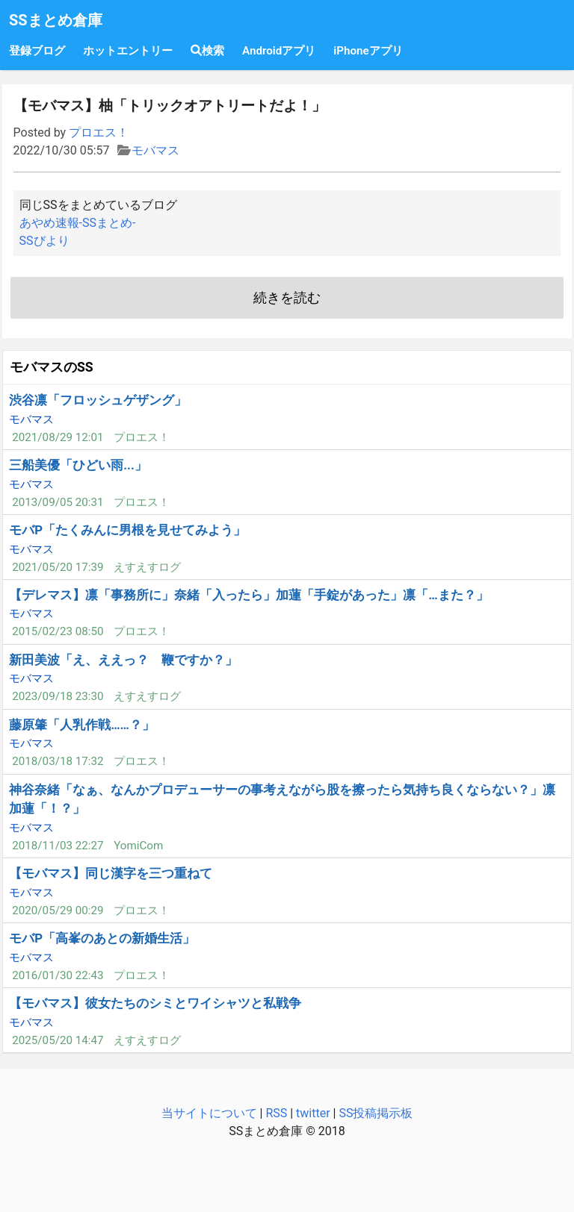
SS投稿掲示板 (376, 1113)
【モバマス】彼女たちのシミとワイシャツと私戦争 (155, 1003)
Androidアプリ (278, 50)
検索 (207, 50)
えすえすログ (147, 567)
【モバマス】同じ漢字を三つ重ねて (110, 873)
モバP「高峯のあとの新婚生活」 (102, 938)
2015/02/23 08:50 (57, 631)
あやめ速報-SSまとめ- (77, 223)
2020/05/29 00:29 (57, 910)
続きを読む (287, 297)
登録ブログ (37, 50)
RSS (276, 1113)
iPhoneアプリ (367, 50)
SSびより (44, 241)
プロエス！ (99, 132)
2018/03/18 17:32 (57, 761)
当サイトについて (209, 1113)
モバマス (155, 150)
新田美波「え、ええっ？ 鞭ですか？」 (123, 659)
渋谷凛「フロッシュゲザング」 (98, 400)
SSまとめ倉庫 (55, 20)
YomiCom (138, 845)
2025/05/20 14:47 (57, 1040)
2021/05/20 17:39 (57, 567)
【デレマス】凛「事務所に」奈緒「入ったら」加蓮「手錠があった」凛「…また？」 (248, 594)
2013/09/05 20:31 (57, 502)
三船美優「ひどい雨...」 (78, 464)
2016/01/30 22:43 (57, 975)
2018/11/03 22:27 (57, 845)
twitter (313, 1113)
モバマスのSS (51, 367)
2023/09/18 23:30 (57, 696)
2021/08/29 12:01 (57, 437)
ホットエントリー (128, 50)
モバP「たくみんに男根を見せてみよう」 (127, 529)
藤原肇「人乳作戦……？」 (82, 724)
